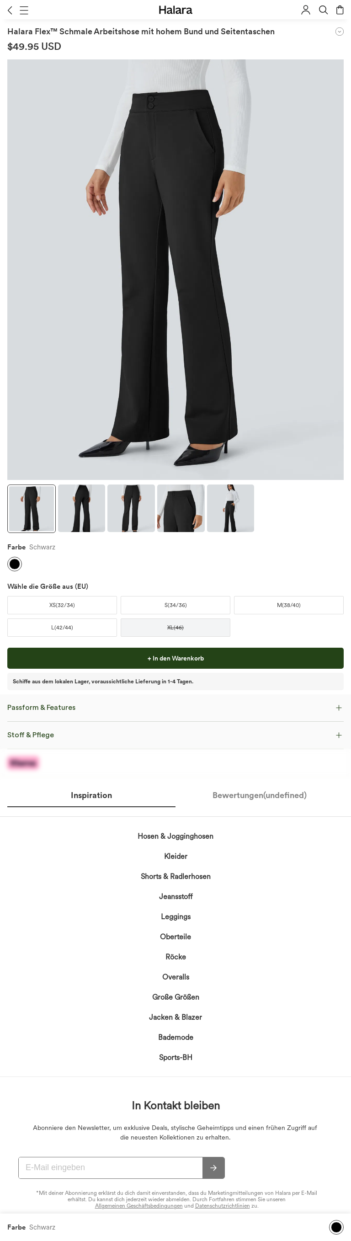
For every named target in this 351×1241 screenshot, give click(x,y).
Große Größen (175, 997)
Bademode (175, 1037)
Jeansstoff (175, 896)
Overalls (175, 977)
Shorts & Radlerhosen (176, 876)
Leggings (176, 916)
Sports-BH (175, 1057)
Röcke (175, 957)
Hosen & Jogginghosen (175, 836)
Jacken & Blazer (175, 1017)
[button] (9, 10)
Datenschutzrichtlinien (222, 1206)
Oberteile (175, 936)
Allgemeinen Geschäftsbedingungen (139, 1206)
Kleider (175, 856)
